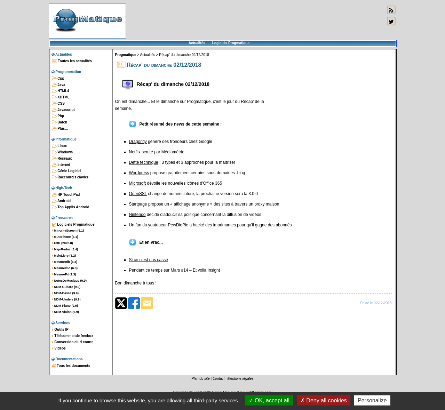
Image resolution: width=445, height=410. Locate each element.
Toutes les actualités (72, 61)
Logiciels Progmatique (230, 43)
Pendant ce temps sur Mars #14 (158, 270)
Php (58, 116)
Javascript (63, 110)
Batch (59, 122)
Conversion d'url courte (73, 342)
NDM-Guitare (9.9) (66, 287)
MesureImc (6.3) (65, 268)
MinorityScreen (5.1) (68, 230)
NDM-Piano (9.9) (65, 305)
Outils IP (60, 330)
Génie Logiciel (66, 171)
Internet (61, 165)
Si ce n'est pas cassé (148, 259)
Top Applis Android (70, 207)
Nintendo (137, 214)
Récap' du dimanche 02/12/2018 (184, 55)
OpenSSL (138, 193)
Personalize (372, 400)
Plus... (60, 129)
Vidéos (59, 348)
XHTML (61, 97)
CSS (58, 104)
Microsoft (137, 183)
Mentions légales (241, 378)
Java (58, 85)
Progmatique (125, 55)
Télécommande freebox (72, 336)
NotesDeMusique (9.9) (69, 280)
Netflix (135, 152)
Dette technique (143, 162)
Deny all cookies (323, 400)
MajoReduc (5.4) (65, 249)
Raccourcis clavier (70, 177)
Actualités (197, 43)
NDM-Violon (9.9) (65, 312)
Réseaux (62, 158)
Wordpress (139, 172)
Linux (59, 146)
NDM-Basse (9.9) (65, 293)
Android (61, 201)
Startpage (138, 204)
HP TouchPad (66, 195)
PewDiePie (178, 225)
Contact (218, 378)
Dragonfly (138, 141)
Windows (62, 152)
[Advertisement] (255, 21)
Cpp (58, 79)
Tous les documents (71, 366)
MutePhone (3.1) (65, 237)
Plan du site (200, 378)
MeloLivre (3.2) (64, 255)
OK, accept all (269, 400)
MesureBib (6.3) (65, 262)
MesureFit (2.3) (64, 274)
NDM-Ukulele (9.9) (66, 299)
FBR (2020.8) (62, 243)
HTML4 (60, 91)
